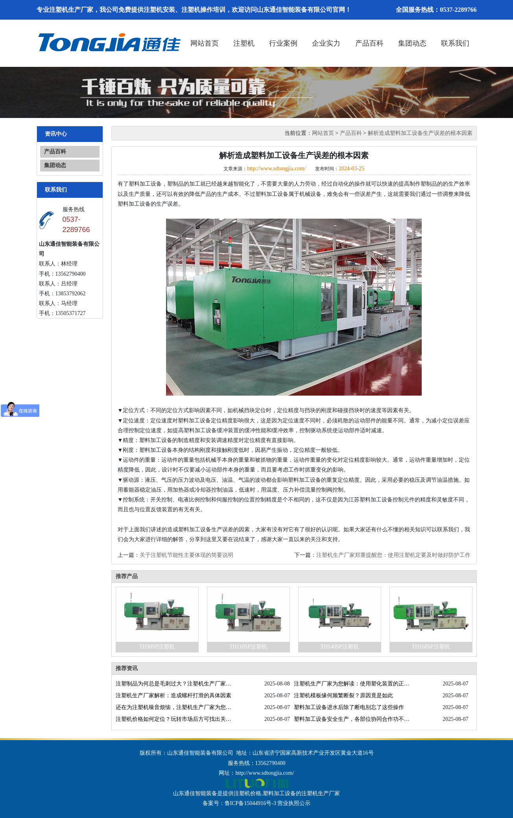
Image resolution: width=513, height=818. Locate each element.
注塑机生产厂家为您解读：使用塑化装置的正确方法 (352, 684)
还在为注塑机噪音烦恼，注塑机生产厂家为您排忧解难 (174, 707)
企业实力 (326, 43)
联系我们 (455, 43)
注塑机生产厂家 (320, 793)
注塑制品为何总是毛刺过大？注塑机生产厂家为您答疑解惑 (174, 684)
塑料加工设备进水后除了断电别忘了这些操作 (349, 707)
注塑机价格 (247, 793)
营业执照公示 (293, 803)
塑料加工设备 (279, 793)
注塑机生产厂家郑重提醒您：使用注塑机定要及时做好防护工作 (393, 555)
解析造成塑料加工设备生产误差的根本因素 (420, 133)
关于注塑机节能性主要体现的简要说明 (186, 555)
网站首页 (204, 43)
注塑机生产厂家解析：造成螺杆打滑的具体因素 (173, 695)
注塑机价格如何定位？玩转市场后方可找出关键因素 (174, 719)
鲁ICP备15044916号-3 (250, 803)
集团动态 (412, 43)
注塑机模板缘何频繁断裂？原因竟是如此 (343, 695)
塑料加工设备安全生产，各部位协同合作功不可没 (352, 719)
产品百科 (369, 43)
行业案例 (283, 43)
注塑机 (244, 43)
